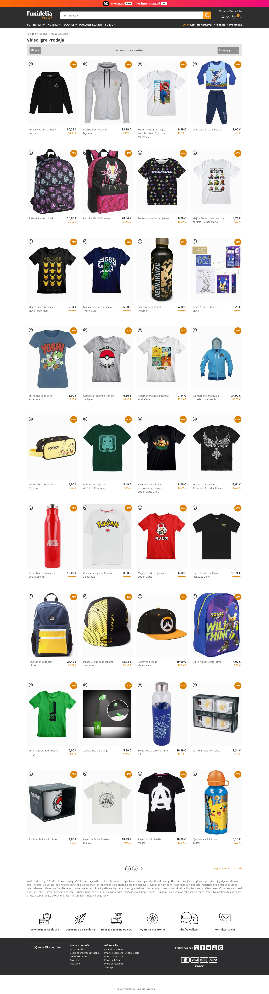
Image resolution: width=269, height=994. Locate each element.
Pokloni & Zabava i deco (96, 24)
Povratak (74, 960)
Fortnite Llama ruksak (41, 218)
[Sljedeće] (141, 868)
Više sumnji (75, 963)
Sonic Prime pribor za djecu (205, 308)
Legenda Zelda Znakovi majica (96, 841)
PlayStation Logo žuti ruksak (40, 663)
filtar (34, 50)
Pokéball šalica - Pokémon (43, 839)
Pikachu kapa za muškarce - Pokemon (98, 663)
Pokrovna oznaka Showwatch (147, 663)
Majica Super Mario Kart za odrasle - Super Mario (208, 220)
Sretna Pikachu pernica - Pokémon (43, 486)
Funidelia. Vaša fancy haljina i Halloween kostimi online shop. (39, 15)
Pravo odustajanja (113, 963)
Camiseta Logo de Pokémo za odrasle (98, 574)
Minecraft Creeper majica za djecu (43, 752)
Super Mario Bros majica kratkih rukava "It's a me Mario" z (152, 133)
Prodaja (43, 33)
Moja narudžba (77, 949)
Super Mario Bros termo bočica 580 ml (42, 574)
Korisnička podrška (47, 947)
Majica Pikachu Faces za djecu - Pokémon (42, 308)
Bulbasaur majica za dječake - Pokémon (95, 486)
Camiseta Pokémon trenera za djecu (98, 397)
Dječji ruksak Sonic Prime (207, 661)
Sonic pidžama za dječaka (207, 129)
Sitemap (108, 967)
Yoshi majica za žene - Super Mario (41, 397)
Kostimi (53, 24)
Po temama (34, 24)
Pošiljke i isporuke (79, 956)
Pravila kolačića (112, 960)
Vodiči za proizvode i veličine (84, 952)
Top (183, 24)
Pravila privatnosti (113, 956)
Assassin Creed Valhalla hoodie (42, 131)
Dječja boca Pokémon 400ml (205, 841)
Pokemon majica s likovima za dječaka (153, 397)
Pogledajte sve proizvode (228, 868)
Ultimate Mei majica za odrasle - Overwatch (206, 397)
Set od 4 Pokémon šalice (206, 750)
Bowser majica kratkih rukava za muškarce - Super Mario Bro (150, 488)
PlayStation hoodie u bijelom (95, 131)
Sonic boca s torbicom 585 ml (153, 752)
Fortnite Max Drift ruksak (97, 218)
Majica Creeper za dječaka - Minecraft (98, 308)
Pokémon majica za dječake (153, 218)
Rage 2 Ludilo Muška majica (150, 841)
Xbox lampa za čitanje (95, 750)
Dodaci (69, 24)
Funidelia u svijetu (113, 949)
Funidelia (31, 33)
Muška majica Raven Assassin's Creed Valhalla (207, 486)
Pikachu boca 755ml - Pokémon (150, 308)
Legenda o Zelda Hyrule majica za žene (206, 574)
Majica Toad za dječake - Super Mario (152, 574)
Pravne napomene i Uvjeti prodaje (121, 952)
